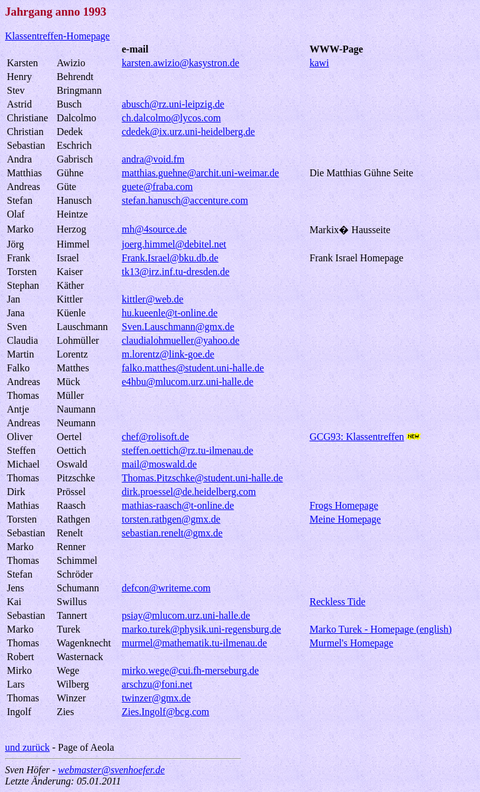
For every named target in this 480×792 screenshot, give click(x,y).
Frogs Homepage (343, 505)
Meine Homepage (345, 519)
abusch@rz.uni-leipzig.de (173, 104)
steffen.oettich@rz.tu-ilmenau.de (187, 450)
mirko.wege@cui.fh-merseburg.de (190, 670)
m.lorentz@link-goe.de (168, 354)
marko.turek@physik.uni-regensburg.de (201, 629)
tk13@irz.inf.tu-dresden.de (175, 271)
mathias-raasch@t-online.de (178, 505)
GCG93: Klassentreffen (356, 436)
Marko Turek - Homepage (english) (380, 629)
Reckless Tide (337, 601)
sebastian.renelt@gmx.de (172, 533)
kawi (319, 63)
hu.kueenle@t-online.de (170, 313)
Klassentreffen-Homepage (57, 36)
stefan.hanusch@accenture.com (185, 200)
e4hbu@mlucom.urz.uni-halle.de (188, 381)
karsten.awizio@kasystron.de (180, 63)
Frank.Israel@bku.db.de (170, 258)
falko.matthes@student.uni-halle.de (193, 368)
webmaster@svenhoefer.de (111, 769)
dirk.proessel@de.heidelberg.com (189, 491)
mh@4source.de (154, 229)
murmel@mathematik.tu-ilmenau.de (194, 643)
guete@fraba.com (157, 186)
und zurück (27, 747)
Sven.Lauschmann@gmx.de (178, 326)
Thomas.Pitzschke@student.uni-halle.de (202, 478)
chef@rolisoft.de (155, 436)
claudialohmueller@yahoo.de (180, 340)
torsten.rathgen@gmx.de (171, 519)
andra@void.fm (153, 159)
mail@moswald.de (159, 464)
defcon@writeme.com (166, 588)
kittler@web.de (153, 299)
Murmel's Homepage (351, 643)
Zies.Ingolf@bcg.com (165, 711)
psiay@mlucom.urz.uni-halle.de (186, 615)
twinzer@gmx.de (156, 698)
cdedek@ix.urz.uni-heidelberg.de (188, 131)
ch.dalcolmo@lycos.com (171, 118)
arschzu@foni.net (157, 684)
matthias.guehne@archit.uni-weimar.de (200, 173)
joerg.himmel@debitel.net (174, 244)
